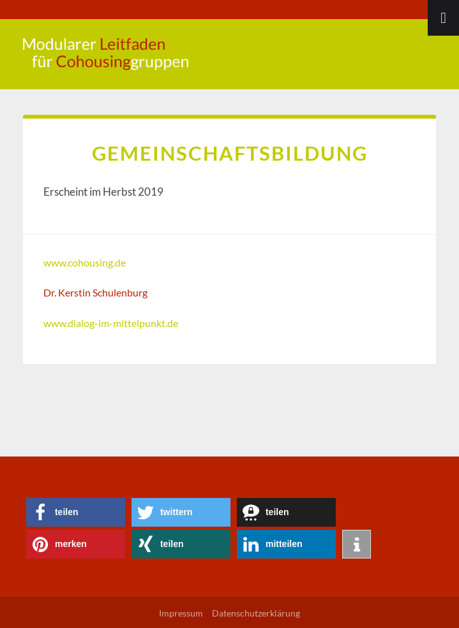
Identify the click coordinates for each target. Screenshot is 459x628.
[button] (75, 512)
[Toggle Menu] (443, 18)
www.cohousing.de (84, 262)
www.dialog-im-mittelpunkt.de (110, 323)
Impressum (181, 613)
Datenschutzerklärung (256, 613)
